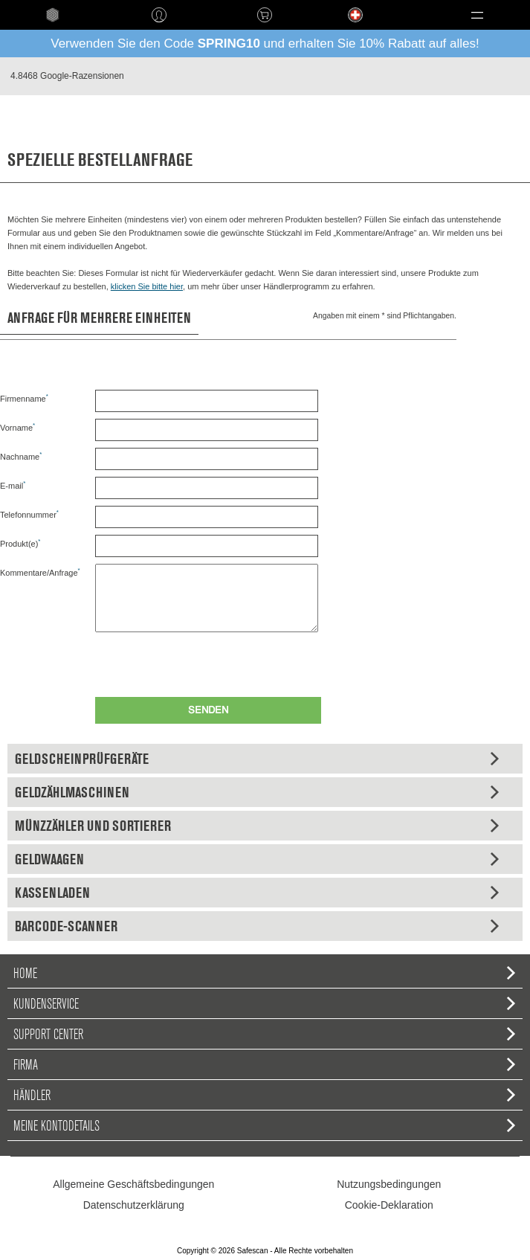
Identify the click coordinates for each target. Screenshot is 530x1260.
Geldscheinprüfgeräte (257, 759)
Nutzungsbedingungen (389, 1184)
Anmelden (159, 15)
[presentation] (208, 661)
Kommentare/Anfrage (40, 572)
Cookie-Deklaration (389, 1205)
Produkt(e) (20, 543)
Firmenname (24, 398)
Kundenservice (264, 1003)
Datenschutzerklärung (133, 1205)
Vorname (17, 427)
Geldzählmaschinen (257, 792)
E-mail (12, 485)
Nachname (21, 456)
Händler (264, 1095)
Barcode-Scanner (257, 926)
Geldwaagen (257, 859)
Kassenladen (257, 892)
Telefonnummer (29, 514)
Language (341, 26)
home (53, 15)
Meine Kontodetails (264, 1125)
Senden (208, 711)
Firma (264, 1064)
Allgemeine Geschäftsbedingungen (133, 1184)
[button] (477, 15)
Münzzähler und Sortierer (257, 826)
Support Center (264, 1034)
